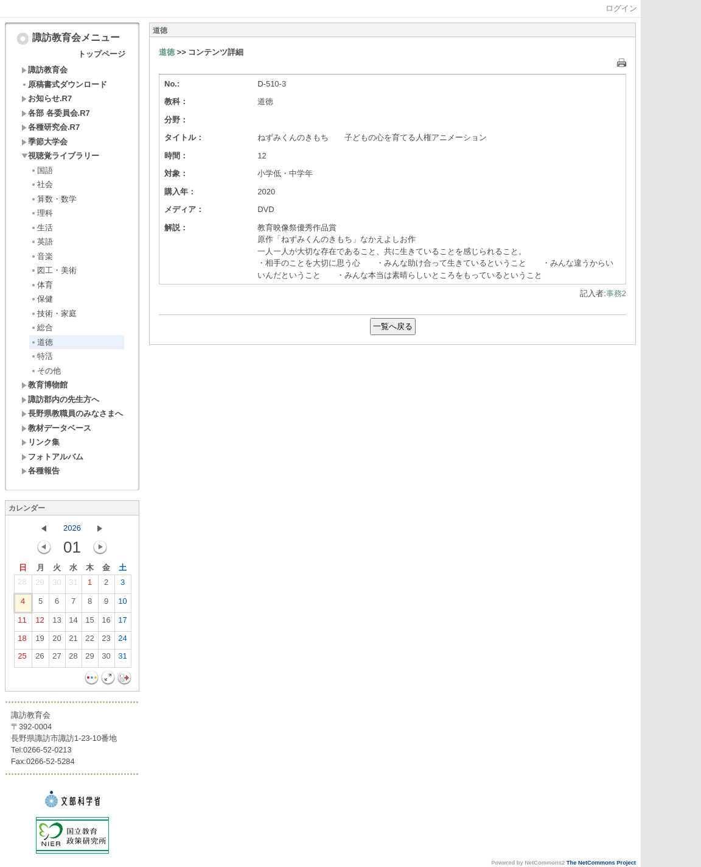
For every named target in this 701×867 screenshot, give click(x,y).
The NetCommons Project (601, 863)
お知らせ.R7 (46, 98)
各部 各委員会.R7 (55, 113)
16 (106, 622)
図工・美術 (53, 270)
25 (22, 658)
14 (73, 622)
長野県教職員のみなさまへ (72, 413)
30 (56, 585)
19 (39, 641)
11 (22, 622)
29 (39, 585)
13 (56, 622)
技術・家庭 (53, 313)
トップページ (101, 53)
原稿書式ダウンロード (64, 84)
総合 (41, 327)
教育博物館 (44, 384)
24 (122, 641)
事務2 (616, 293)
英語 (41, 241)
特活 (41, 356)
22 (89, 641)
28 (22, 584)
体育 (41, 284)
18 (22, 641)
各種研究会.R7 (50, 127)
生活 (41, 227)
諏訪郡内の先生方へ (60, 399)
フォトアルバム (52, 456)
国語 (41, 170)
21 (73, 641)
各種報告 (40, 470)
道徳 (41, 342)
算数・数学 (53, 198)
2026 (72, 528)
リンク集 (40, 442)
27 (56, 658)
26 (39, 658)
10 (122, 603)
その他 (45, 370)
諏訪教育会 (44, 69)
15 (89, 622)
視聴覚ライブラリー (60, 155)
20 (56, 641)
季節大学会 (44, 141)
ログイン (621, 8)
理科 (41, 213)
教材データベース (56, 428)
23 (106, 641)
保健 (41, 298)
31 (73, 585)
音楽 (41, 256)
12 (39, 622)
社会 (41, 184)
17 (122, 622)
